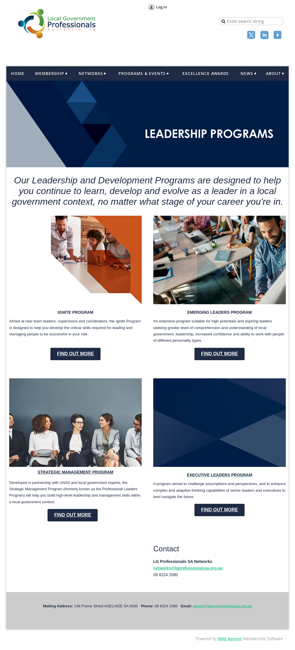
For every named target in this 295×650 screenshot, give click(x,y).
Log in (161, 7)
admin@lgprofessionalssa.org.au (222, 606)
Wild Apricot (230, 638)
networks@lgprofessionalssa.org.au (188, 568)
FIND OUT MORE (75, 353)
